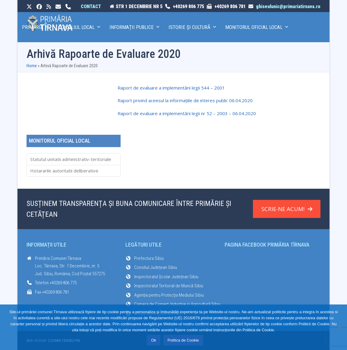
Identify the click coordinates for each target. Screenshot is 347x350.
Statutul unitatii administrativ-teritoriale (70, 159)
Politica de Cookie (183, 340)
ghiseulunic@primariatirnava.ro (288, 6)
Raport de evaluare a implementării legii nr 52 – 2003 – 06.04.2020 (187, 113)
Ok (153, 340)
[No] (339, 327)
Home (32, 65)
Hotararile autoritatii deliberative (64, 171)
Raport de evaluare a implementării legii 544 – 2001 (171, 88)
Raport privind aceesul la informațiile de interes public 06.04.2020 (185, 100)
